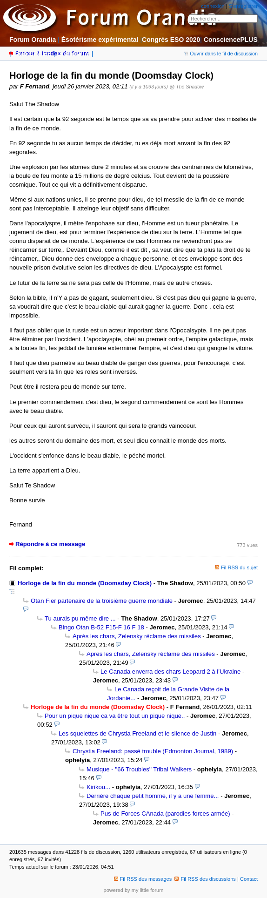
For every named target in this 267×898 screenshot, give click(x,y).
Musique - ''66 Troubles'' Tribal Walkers (139, 769)
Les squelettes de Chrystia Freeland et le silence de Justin (137, 733)
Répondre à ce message (50, 543)
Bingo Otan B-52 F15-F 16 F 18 (101, 627)
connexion (212, 6)
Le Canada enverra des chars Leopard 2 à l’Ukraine (170, 671)
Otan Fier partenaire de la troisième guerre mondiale (102, 600)
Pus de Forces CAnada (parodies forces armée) (165, 813)
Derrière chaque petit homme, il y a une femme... (153, 795)
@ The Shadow (186, 86)
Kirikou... (98, 786)
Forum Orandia (32, 39)
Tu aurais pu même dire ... (80, 618)
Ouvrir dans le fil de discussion (221, 53)
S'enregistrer (243, 6)
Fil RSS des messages (143, 879)
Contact (249, 879)
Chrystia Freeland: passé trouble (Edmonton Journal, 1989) (153, 751)
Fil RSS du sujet (239, 567)
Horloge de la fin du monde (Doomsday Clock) (85, 583)
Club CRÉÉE (32, 53)
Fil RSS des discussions (205, 879)
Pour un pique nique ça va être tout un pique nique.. (115, 715)
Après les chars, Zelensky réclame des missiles (137, 636)
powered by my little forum (134, 890)
